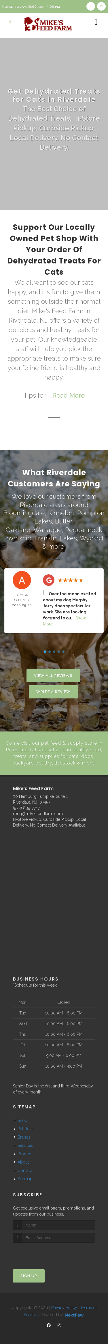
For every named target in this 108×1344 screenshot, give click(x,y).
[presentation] (43, 1252)
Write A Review (53, 691)
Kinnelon (61, 513)
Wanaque (47, 529)
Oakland (18, 529)
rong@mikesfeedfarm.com (38, 812)
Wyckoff (91, 537)
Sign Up (28, 1274)
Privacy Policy (64, 1306)
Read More (68, 395)
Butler (63, 521)
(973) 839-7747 (26, 806)
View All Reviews (53, 675)
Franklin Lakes (56, 537)
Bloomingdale (24, 513)
